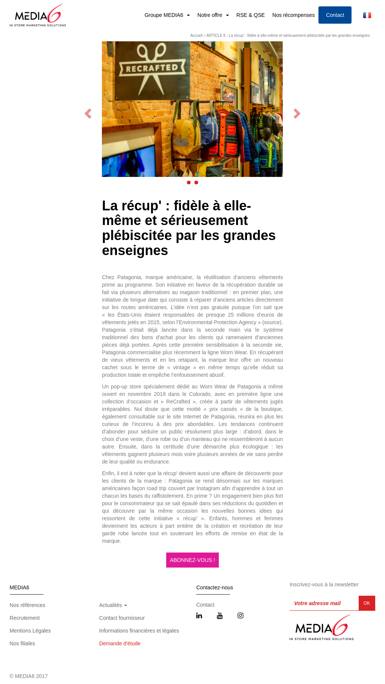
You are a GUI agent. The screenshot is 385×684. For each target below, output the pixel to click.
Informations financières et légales (139, 631)
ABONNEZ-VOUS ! (192, 560)
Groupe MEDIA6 (164, 15)
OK (367, 603)
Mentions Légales (30, 631)
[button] (189, 182)
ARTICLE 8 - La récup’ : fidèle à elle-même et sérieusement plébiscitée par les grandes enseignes (288, 35)
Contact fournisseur (122, 618)
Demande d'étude (120, 643)
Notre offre (210, 15)
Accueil (196, 35)
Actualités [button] (113, 605)
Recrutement (25, 618)
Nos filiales (22, 643)
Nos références (27, 605)
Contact (335, 15)
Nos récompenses (293, 15)
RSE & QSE (250, 15)
